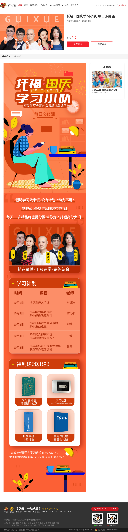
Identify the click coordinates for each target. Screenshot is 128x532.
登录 (120, 5)
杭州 (41, 523)
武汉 (48, 525)
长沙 (29, 523)
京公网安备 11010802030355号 (107, 530)
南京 (53, 523)
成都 (33, 523)
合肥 (45, 523)
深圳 (25, 523)
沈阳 (13, 525)
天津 (17, 525)
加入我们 (7, 530)
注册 (124, 5)
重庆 (37, 523)
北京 (13, 523)
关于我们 (14, 530)
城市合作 (29, 530)
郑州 (52, 525)
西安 (21, 525)
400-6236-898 (109, 5)
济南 (49, 523)
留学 (26, 5)
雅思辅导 (34, 5)
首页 (20, 5)
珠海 (25, 525)
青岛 (57, 523)
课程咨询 (102, 44)
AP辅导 (65, 5)
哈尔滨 (30, 525)
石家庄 (44, 525)
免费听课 (77, 44)
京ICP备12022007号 (86, 530)
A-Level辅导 (55, 5)
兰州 (39, 525)
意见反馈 (36, 530)
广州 (21, 523)
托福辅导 (44, 5)
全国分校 (22, 530)
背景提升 (74, 5)
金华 (34, 525)
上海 (17, 523)
